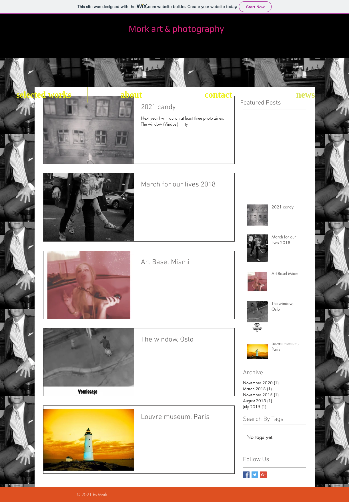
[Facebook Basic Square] (246, 474)
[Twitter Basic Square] (255, 474)
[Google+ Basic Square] (263, 474)
